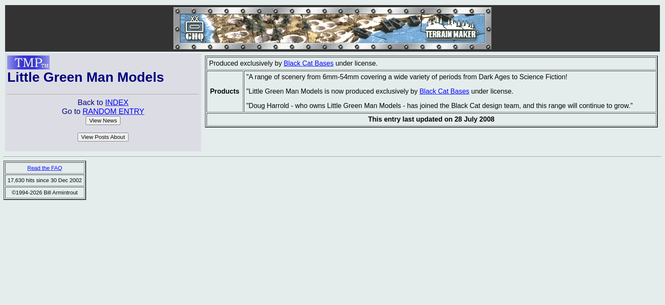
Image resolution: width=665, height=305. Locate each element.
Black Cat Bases (308, 63)
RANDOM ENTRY (114, 111)
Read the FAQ (44, 168)
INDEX (117, 102)
